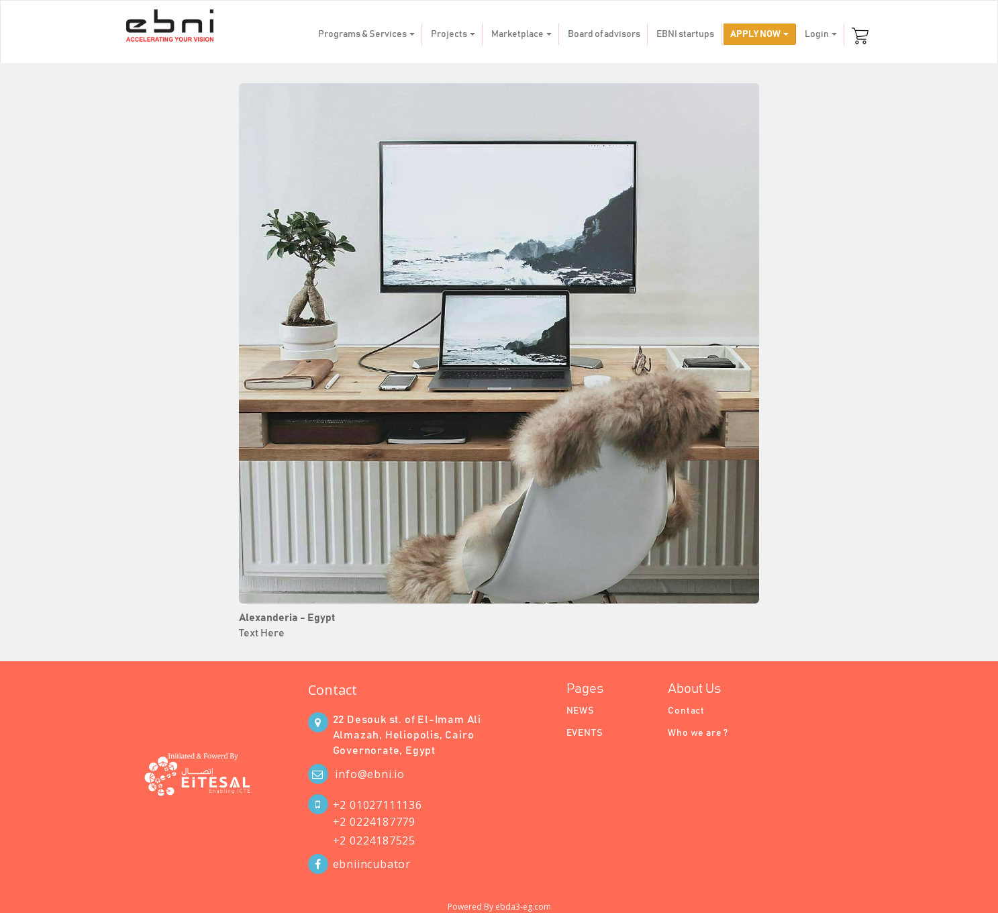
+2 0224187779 (374, 821)
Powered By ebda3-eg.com (499, 906)
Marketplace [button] (521, 34)
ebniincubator (372, 864)
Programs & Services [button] (366, 34)
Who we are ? (698, 733)
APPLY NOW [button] (759, 34)
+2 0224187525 (374, 840)
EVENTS (584, 733)
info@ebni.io (370, 774)
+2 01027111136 (377, 805)
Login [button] (821, 34)
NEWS (580, 711)
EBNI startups (685, 34)
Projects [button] (453, 34)
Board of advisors (604, 34)
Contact (332, 690)
